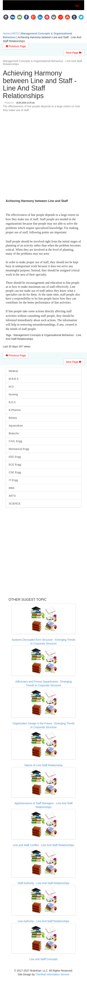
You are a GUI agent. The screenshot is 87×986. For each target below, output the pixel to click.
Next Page (74, 52)
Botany (13, 417)
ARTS (15, 33)
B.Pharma (14, 410)
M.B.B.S (13, 378)
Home (6, 33)
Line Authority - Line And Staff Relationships (43, 921)
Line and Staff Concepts (43, 959)
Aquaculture (16, 425)
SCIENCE (14, 503)
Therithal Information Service (52, 974)
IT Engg (13, 480)
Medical (13, 371)
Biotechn (14, 433)
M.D (11, 386)
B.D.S (12, 402)
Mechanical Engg (19, 448)
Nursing (13, 394)
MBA (11, 487)
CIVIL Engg (15, 441)
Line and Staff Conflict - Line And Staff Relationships (43, 845)
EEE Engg (15, 456)
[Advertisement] (42, 156)
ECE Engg (15, 464)
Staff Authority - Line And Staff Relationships (43, 883)
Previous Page (15, 46)
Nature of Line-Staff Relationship (43, 765)
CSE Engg (15, 472)
